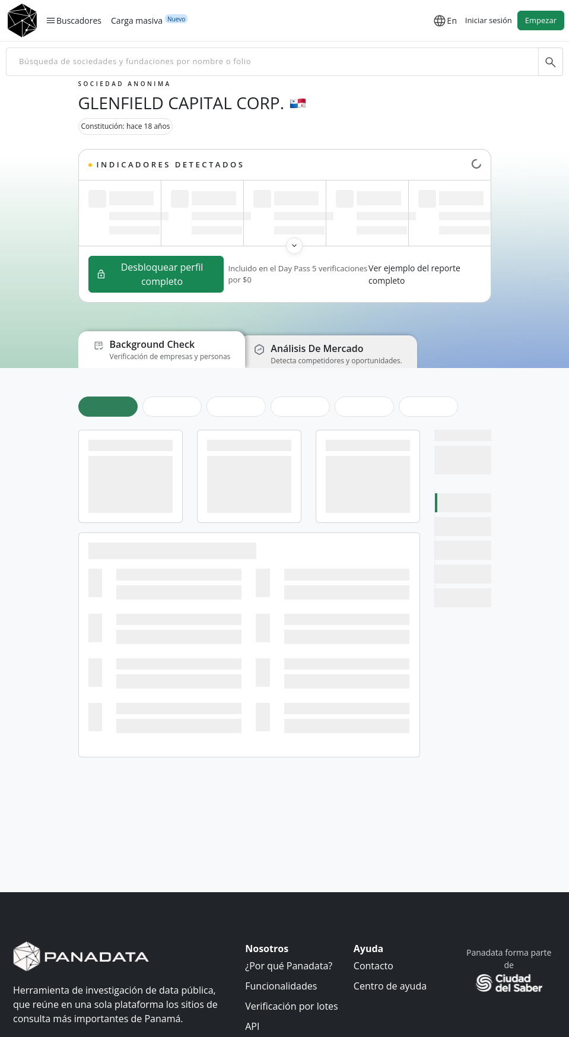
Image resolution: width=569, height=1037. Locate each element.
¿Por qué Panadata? (288, 965)
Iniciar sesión (488, 20)
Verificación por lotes (291, 1006)
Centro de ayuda (390, 985)
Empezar (541, 20)
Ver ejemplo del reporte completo (414, 274)
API (252, 1026)
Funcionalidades (281, 985)
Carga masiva (137, 20)
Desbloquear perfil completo (150, 274)
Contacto (373, 965)
